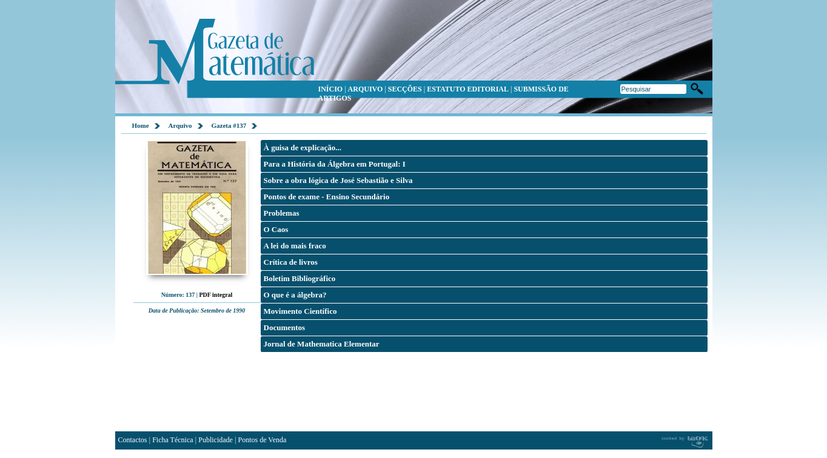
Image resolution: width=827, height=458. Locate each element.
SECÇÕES (405, 89)
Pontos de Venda (262, 440)
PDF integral (215, 294)
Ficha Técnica (172, 440)
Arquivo (180, 125)
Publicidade (215, 440)
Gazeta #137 (229, 125)
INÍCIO (330, 89)
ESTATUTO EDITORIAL (468, 89)
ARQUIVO (365, 89)
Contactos (132, 440)
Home (140, 125)
